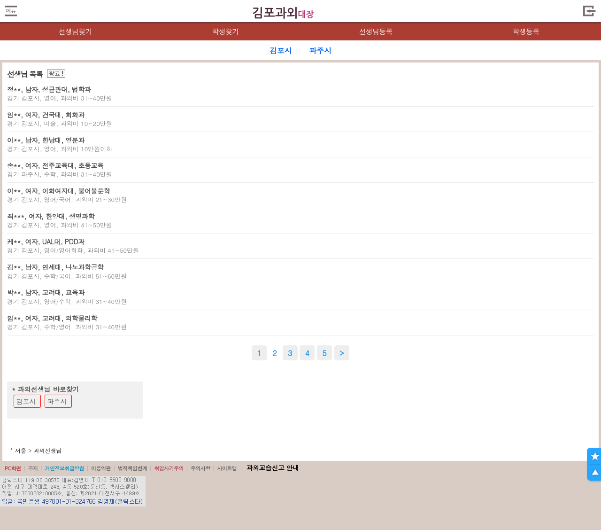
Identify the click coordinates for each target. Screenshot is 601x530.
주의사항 (200, 468)
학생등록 (526, 31)
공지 (33, 468)
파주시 (57, 401)
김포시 (26, 401)
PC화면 (13, 468)
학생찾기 (225, 31)
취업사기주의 (169, 468)
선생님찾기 (75, 31)
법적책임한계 (132, 468)
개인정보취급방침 (64, 468)
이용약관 (101, 468)
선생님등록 (375, 31)
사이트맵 (227, 468)
